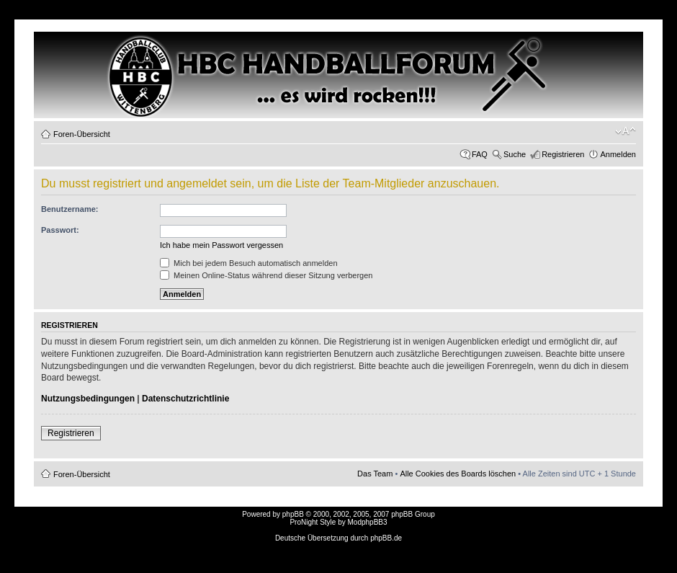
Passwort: (60, 230)
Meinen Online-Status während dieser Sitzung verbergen (266, 275)
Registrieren (563, 154)
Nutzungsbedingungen (88, 399)
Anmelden (618, 154)
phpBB (293, 514)
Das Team (375, 473)
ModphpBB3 (367, 522)
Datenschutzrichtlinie (185, 399)
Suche (514, 154)
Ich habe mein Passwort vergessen (221, 245)
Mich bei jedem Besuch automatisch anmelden (249, 263)
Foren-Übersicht (81, 134)
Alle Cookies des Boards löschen (458, 473)
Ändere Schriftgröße (625, 131)
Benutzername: (69, 209)
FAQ (480, 154)
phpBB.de (386, 538)
